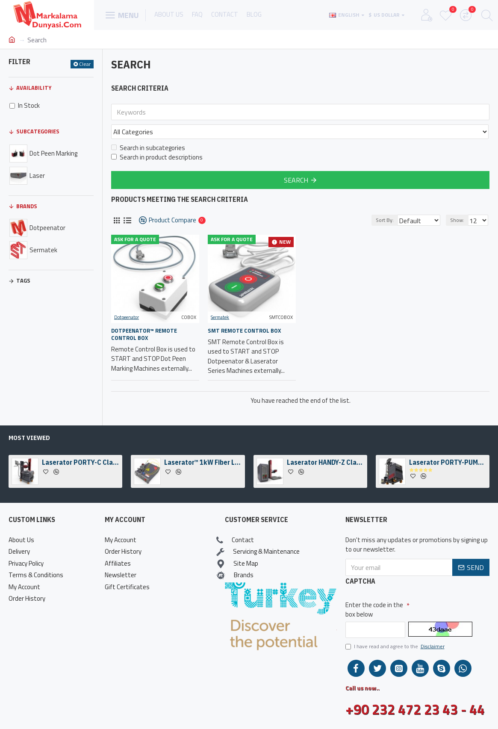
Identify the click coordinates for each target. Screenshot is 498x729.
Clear (85, 64)
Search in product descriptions (157, 138)
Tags (23, 280)
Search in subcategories (148, 129)
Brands (26, 206)
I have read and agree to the (395, 646)
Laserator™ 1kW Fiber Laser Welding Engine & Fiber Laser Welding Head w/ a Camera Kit (203, 462)
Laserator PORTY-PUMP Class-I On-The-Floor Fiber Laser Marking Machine (447, 462)
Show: (460, 201)
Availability (33, 87)
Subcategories (37, 131)
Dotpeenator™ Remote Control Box (144, 315)
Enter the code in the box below (374, 610)
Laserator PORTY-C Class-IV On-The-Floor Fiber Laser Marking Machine (80, 462)
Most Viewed (29, 438)
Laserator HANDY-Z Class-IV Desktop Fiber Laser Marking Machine (325, 462)
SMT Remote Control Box (244, 312)
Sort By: (380, 201)
